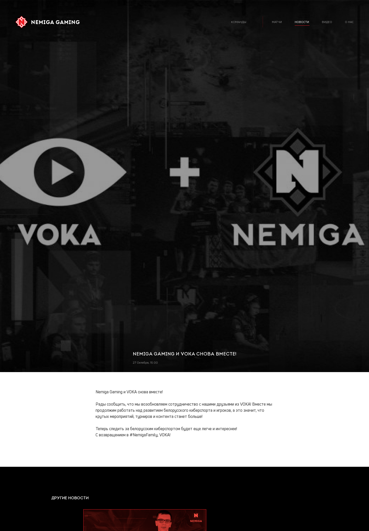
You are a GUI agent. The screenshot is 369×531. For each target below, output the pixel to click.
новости (302, 22)
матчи (277, 22)
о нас (349, 22)
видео (327, 22)
